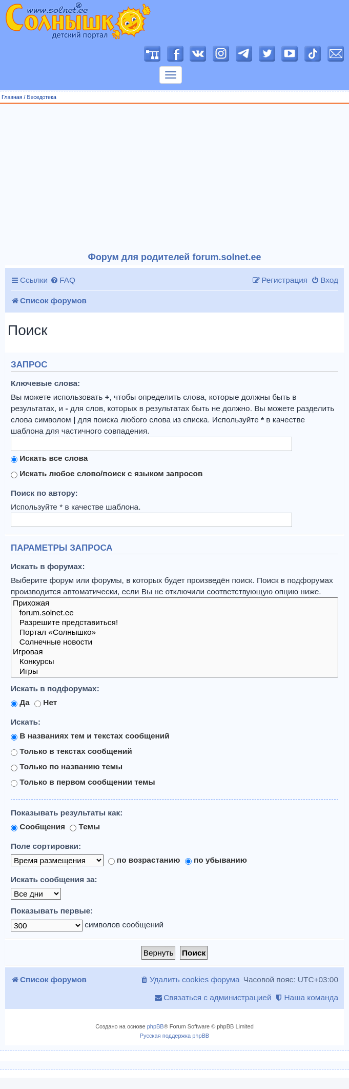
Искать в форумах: (48, 566)
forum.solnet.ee (174, 613)
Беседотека (41, 97)
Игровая (174, 652)
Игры (174, 671)
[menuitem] (62, 280)
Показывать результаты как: (66, 812)
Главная (12, 97)
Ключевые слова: (45, 383)
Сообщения (38, 826)
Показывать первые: (52, 910)
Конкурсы (174, 662)
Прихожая (174, 603)
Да (20, 702)
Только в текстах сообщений (71, 751)
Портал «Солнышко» (174, 632)
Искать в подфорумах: (55, 688)
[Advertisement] (174, 178)
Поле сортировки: (46, 846)
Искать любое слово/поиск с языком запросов (106, 473)
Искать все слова (49, 458)
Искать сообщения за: (54, 879)
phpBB (155, 1026)
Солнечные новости (174, 642)
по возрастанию (144, 860)
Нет (45, 702)
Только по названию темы (66, 766)
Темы (85, 826)
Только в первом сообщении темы (83, 782)
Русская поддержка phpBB (174, 1036)
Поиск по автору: (44, 493)
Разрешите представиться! (174, 623)
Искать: (25, 721)
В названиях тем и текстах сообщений (90, 736)
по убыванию (216, 860)
